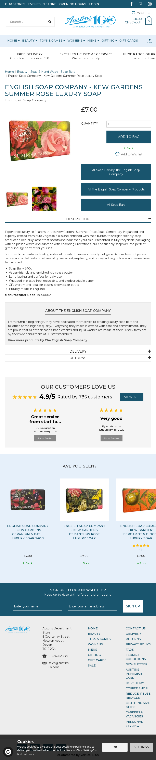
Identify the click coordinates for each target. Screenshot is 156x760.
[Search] (26, 21)
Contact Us (136, 628)
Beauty (94, 634)
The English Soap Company (25, 100)
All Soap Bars (116, 205)
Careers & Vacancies (134, 714)
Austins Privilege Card (134, 674)
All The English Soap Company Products (116, 189)
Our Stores (15, 4)
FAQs (130, 649)
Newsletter (136, 664)
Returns (133, 639)
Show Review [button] (45, 438)
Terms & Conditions (136, 657)
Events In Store (42, 4)
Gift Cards (97, 660)
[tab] (78, 219)
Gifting (94, 655)
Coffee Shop (137, 688)
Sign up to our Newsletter (78, 592)
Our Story (135, 683)
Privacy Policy (138, 644)
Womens (95, 644)
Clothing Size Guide (138, 705)
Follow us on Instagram (149, 4)
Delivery (133, 634)
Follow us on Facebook (131, 4)
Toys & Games (99, 639)
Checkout (133, 22)
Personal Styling (134, 724)
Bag (147, 20)
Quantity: (90, 123)
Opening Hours (72, 4)
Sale (92, 665)
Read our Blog (140, 4)
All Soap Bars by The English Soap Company (116, 172)
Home (93, 628)
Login (94, 4)
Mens (92, 649)
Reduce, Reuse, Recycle (138, 696)
